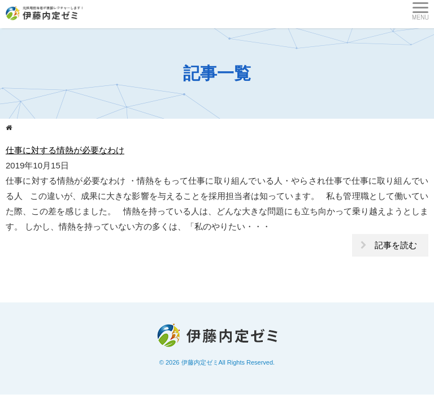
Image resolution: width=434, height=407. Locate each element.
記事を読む (396, 245)
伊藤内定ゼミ (200, 362)
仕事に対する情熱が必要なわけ (65, 150)
